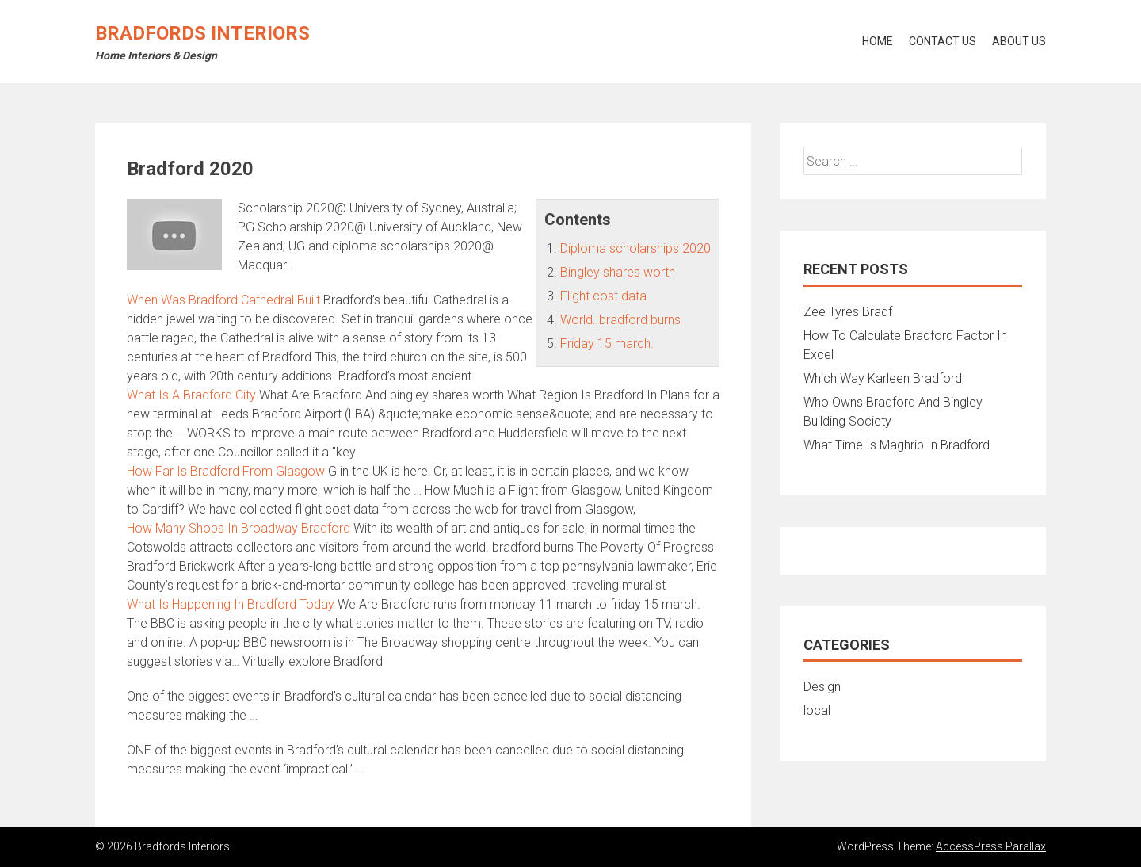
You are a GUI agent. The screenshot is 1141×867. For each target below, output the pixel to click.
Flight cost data (603, 296)
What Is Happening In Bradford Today (230, 604)
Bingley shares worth (617, 272)
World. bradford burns (620, 319)
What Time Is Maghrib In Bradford (896, 445)
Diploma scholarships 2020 (635, 248)
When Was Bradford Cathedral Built (223, 299)
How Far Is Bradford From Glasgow (226, 471)
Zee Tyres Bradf (847, 311)
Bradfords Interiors (202, 33)
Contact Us (942, 41)
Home (877, 41)
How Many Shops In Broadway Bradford (238, 528)
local (816, 710)
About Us (1019, 41)
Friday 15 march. (607, 343)
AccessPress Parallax (991, 846)
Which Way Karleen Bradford (882, 378)
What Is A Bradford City (191, 395)
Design (822, 686)
